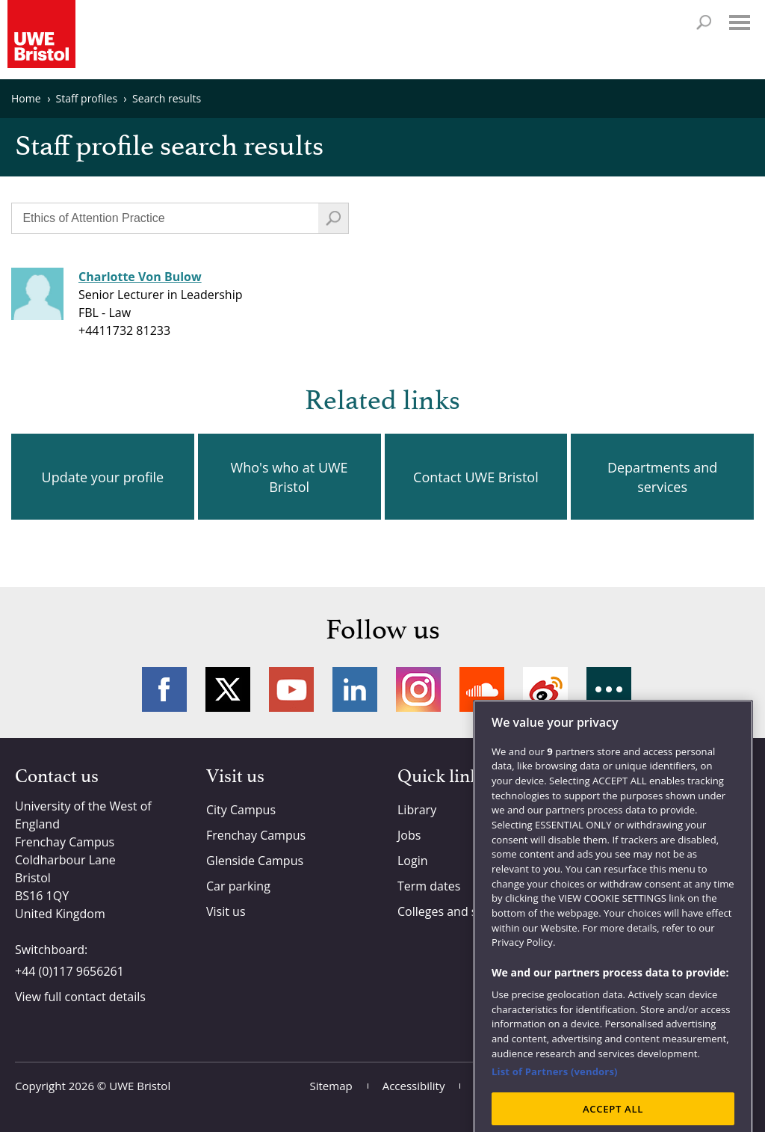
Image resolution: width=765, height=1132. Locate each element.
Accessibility (413, 1085)
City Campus (241, 810)
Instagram (418, 689)
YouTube (291, 689)
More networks (608, 689)
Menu (740, 22)
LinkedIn (354, 689)
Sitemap (331, 1085)
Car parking (238, 886)
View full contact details (80, 996)
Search (703, 22)
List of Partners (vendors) (555, 1094)
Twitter (227, 689)
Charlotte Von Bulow (140, 276)
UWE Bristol (139, 1085)
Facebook (164, 689)
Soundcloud (481, 689)
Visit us (226, 911)
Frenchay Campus (256, 835)
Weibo (545, 689)
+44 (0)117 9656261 (69, 971)
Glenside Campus (254, 860)
